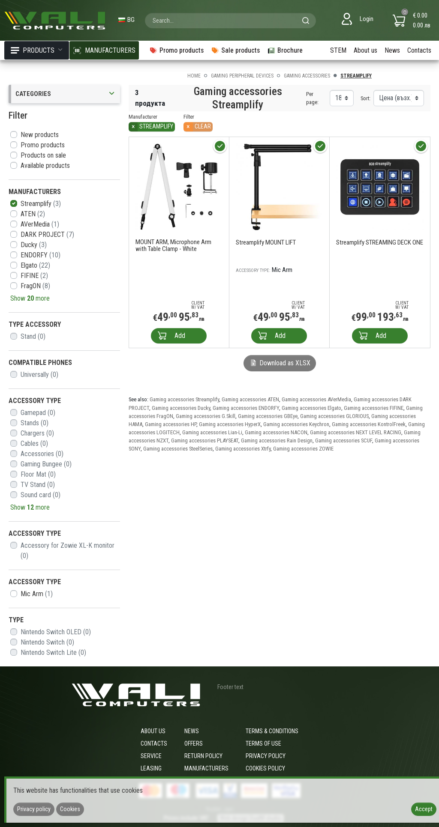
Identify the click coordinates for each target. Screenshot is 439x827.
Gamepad (38, 413)
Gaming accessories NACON (276, 432)
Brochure (285, 50)
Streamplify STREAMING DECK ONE (379, 242)
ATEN (33, 214)
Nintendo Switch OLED (56, 632)
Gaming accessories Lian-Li (212, 432)
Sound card (40, 495)
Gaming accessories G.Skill (205, 416)
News (392, 50)
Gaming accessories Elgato (311, 408)
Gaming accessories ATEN (250, 399)
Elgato (35, 265)
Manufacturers (206, 768)
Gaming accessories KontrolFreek (369, 424)
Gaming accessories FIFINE (373, 408)
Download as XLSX (279, 363)
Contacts (419, 50)
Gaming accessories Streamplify (184, 399)
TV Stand (38, 485)
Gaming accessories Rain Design (277, 440)
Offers (193, 743)
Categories (65, 94)
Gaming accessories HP (170, 424)
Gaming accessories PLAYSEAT (204, 440)
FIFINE (34, 276)
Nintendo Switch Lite (53, 652)
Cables (34, 443)
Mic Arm (37, 594)
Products (37, 50)
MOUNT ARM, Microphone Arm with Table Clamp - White (173, 245)
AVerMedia (40, 224)
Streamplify (41, 204)
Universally (39, 374)
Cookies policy (265, 768)
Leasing (151, 768)
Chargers (37, 433)
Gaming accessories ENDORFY (246, 408)
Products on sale (43, 155)
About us (365, 50)
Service (151, 755)
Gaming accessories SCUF (343, 440)
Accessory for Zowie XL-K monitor (67, 550)
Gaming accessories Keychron (296, 424)
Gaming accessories (307, 76)
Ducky (34, 245)
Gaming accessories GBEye (268, 416)
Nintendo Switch (47, 642)
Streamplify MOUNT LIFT (266, 242)
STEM (338, 50)
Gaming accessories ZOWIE (303, 448)
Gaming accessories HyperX (230, 424)
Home (194, 76)
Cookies (70, 809)
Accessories (42, 454)
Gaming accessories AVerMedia (316, 399)
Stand (33, 336)
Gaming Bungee (46, 464)
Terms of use (263, 743)
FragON (35, 286)
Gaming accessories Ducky (181, 408)
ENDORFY (40, 255)
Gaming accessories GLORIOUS (334, 416)
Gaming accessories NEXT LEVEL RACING (355, 432)
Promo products (43, 145)
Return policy (203, 755)
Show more (30, 298)
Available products (45, 165)
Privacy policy (266, 755)
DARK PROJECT (47, 234)
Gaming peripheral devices (242, 76)
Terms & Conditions (272, 731)
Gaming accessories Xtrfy (243, 448)
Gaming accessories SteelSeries (178, 448)
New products (40, 135)
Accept (424, 809)
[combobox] (230, 20)
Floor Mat (38, 474)
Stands (34, 423)
